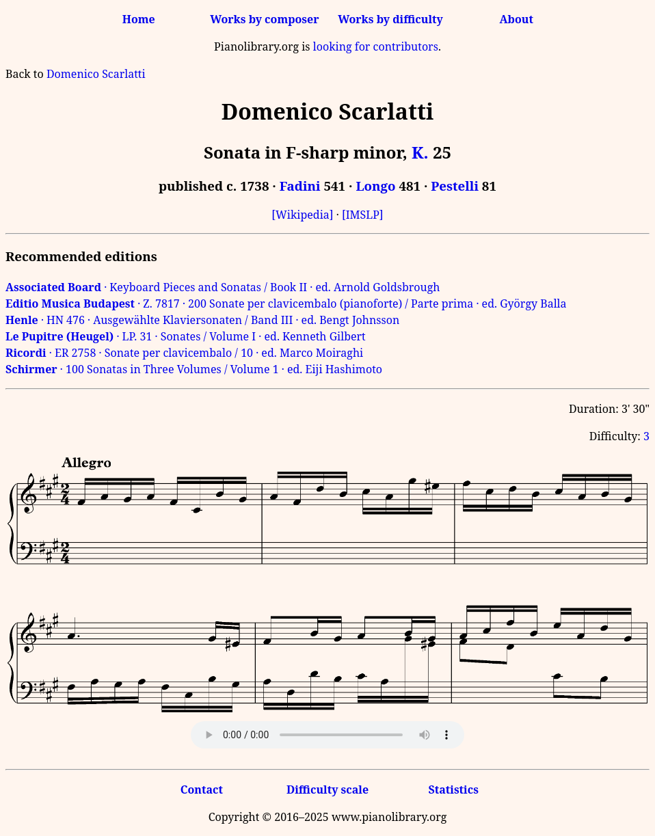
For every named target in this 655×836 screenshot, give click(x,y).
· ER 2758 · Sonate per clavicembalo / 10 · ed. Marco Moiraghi (184, 352)
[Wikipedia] (302, 214)
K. (420, 152)
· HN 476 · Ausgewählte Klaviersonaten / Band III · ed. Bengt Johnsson (202, 319)
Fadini (300, 185)
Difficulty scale (327, 789)
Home (138, 19)
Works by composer (264, 19)
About (516, 19)
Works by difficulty (390, 19)
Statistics (453, 789)
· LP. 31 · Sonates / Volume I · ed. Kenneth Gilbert (185, 336)
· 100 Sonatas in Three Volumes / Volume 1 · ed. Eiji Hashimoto (193, 369)
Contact (202, 789)
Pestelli (455, 185)
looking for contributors (375, 46)
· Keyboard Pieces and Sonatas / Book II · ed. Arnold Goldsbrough (222, 287)
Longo (375, 185)
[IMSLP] (363, 214)
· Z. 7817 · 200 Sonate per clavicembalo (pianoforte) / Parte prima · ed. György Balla (286, 303)
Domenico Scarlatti (96, 73)
